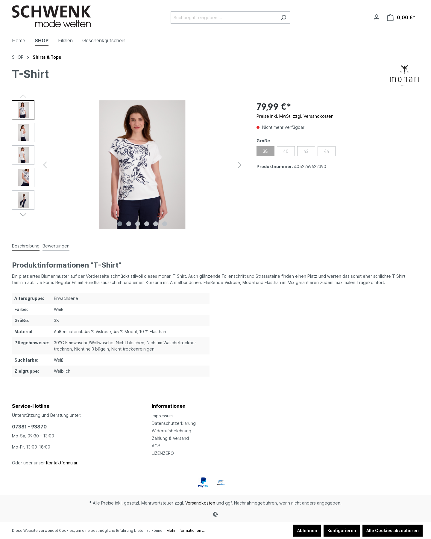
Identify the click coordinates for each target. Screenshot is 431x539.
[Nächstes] (239, 165)
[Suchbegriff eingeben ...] (224, 17)
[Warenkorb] (401, 17)
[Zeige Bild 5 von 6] (155, 223)
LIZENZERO (163, 453)
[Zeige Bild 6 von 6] (164, 223)
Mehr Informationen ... (185, 530)
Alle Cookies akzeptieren (392, 530)
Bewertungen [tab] (56, 245)
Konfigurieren (341, 530)
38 (265, 151)
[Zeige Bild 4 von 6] (146, 223)
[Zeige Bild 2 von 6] (128, 223)
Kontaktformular (61, 462)
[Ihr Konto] (376, 17)
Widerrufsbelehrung (171, 430)
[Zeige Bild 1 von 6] (119, 223)
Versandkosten (200, 502)
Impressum (162, 415)
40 (286, 151)
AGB (156, 445)
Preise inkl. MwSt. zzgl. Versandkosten (295, 116)
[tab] (26, 246)
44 (326, 151)
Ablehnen (307, 530)
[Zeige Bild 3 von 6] (137, 223)
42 (306, 151)
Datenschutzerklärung (174, 423)
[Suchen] (283, 17)
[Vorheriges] (44, 165)
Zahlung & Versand (170, 438)
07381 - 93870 (29, 427)
